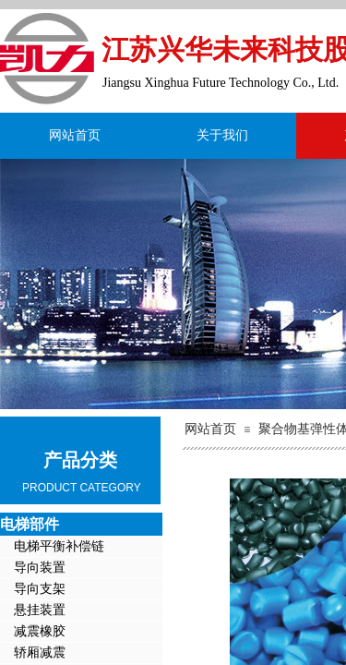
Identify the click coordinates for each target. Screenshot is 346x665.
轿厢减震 (40, 652)
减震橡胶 (40, 631)
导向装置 (40, 567)
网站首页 (75, 135)
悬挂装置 (40, 610)
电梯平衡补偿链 (59, 546)
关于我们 (222, 135)
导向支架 (40, 589)
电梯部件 (29, 524)
